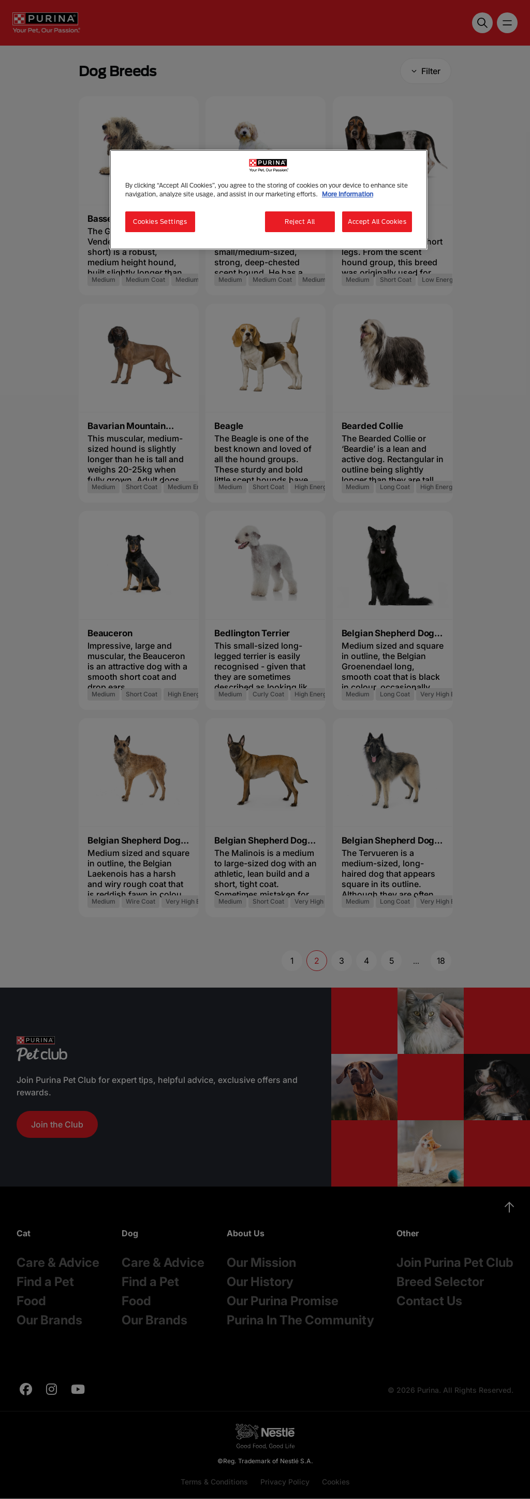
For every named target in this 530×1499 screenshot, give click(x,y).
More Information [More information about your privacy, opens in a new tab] (347, 194)
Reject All (300, 221)
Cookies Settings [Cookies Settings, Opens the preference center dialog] (160, 221)
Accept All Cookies (377, 221)
